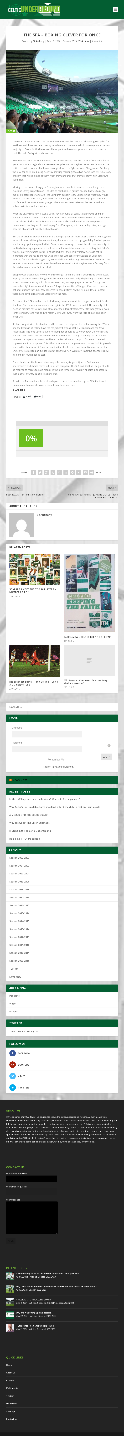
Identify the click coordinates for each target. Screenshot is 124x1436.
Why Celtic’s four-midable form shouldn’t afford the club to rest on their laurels (54, 798)
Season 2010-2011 (19, 944)
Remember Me (56, 751)
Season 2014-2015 (19, 912)
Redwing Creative (86, 1428)
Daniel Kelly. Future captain (25, 830)
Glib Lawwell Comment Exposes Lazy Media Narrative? (86, 682)
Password (17, 738)
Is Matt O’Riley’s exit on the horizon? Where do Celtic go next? (45, 790)
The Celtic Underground (43, 1428)
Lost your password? (63, 758)
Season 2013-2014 (73, 41)
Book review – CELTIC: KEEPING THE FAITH (88, 636)
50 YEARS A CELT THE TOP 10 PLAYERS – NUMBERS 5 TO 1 (32, 591)
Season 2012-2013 (19, 928)
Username (17, 727)
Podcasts (14, 987)
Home (9, 1356)
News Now (15, 968)
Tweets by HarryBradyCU (23, 1023)
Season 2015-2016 (19, 904)
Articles (33, 1268)
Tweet (17, 396)
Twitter (13, 960)
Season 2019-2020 (19, 873)
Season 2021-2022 (19, 857)
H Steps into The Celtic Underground (30, 822)
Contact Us (11, 1410)
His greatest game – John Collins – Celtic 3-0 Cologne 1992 (33, 683)
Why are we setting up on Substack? (29, 814)
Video (12, 995)
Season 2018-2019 (19, 881)
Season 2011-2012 (19, 936)
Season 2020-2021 (19, 865)
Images (13, 1003)
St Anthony (38, 41)
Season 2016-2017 (19, 896)
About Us (10, 1364)
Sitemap (10, 1403)
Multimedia (12, 1379)
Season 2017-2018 (19, 889)
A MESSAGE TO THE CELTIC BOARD (28, 806)
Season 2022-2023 (19, 849)
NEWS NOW (20, 771)
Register (47, 758)
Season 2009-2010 (19, 952)
